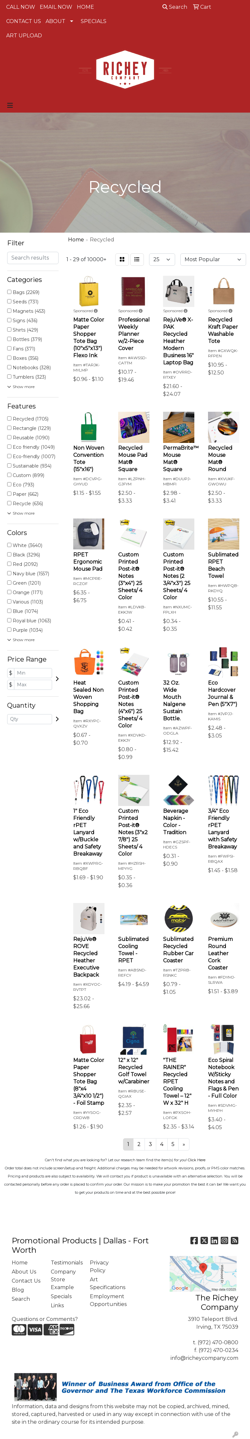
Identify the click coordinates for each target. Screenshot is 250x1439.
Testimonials (66, 1263)
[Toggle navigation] (10, 105)
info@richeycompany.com (204, 1358)
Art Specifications (105, 1283)
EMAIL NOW (56, 7)
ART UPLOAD (24, 35)
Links (57, 1305)
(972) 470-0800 (218, 1342)
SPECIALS (93, 21)
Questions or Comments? (45, 1319)
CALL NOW (20, 7)
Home (20, 1263)
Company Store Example (63, 1279)
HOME (85, 7)
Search (174, 7)
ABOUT (55, 21)
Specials (61, 1296)
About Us (24, 1272)
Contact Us (26, 1281)
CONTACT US (23, 21)
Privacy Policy (99, 1267)
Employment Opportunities (105, 1300)
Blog (18, 1290)
